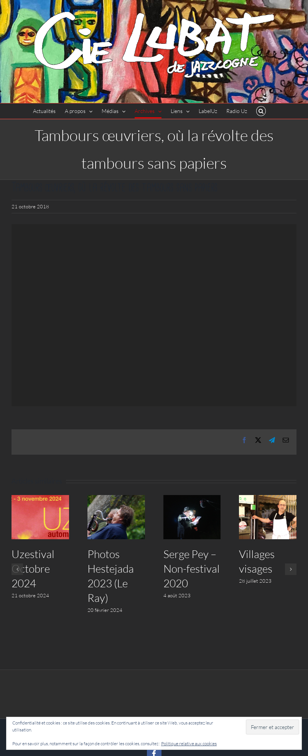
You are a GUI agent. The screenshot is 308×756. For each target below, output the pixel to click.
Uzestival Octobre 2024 (33, 568)
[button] (261, 111)
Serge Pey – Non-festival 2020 (191, 568)
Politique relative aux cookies (189, 743)
